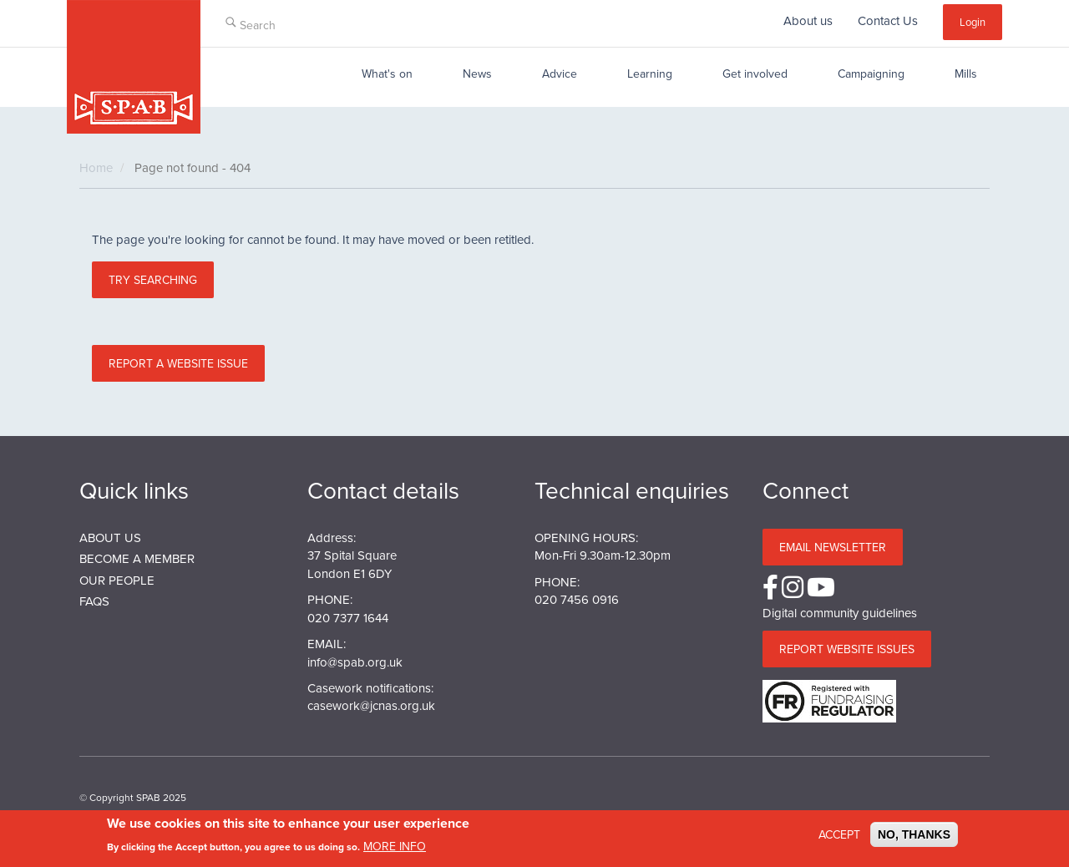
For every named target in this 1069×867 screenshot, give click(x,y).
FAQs (94, 601)
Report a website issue (178, 363)
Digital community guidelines (839, 612)
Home (96, 167)
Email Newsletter (832, 547)
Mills (966, 73)
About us (808, 20)
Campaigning (871, 73)
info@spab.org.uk (355, 662)
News (477, 73)
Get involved (755, 73)
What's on (387, 73)
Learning (649, 73)
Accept (839, 838)
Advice (559, 73)
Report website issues (846, 649)
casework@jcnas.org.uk (371, 705)
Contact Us (888, 20)
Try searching (153, 279)
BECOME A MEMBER (137, 558)
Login (972, 21)
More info (394, 850)
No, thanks (914, 838)
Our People (117, 580)
